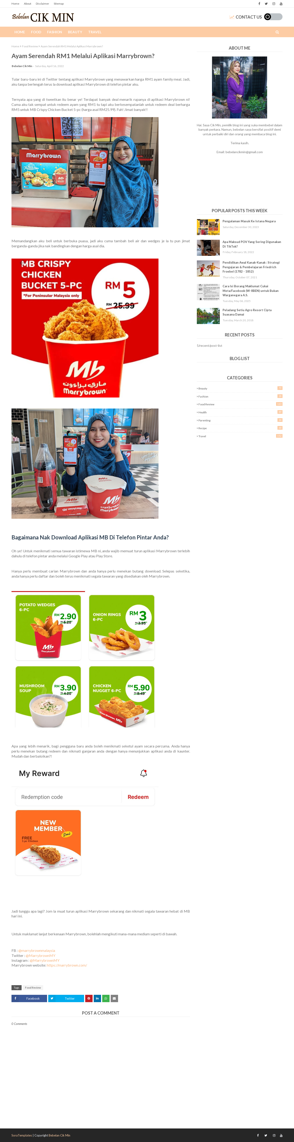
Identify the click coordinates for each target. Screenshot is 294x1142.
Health (240, 412)
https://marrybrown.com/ (67, 965)
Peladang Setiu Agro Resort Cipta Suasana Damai (247, 312)
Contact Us (246, 17)
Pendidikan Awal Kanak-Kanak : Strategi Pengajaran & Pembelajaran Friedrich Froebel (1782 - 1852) (251, 267)
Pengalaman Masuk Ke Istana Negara (249, 221)
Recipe (240, 428)
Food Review (30, 46)
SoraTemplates (21, 1135)
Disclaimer (42, 3)
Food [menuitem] (36, 32)
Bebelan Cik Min (22, 66)
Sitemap (59, 3)
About (27, 3)
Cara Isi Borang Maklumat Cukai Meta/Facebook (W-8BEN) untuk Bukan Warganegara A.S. (251, 290)
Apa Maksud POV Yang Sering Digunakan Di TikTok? (252, 244)
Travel (240, 436)
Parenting (240, 420)
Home (15, 3)
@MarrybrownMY (40, 955)
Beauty (240, 388)
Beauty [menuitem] (75, 32)
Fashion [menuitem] (54, 32)
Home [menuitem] (19, 32)
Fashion (240, 396)
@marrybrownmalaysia (36, 950)
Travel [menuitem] (95, 32)
